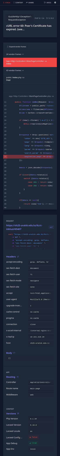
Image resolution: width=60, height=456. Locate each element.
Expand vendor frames (16, 47)
